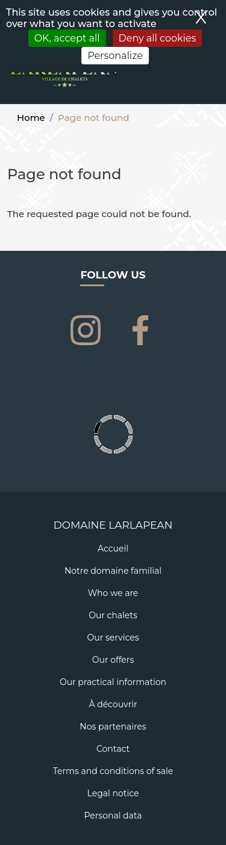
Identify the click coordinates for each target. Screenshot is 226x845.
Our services (113, 637)
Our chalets (113, 615)
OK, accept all (67, 38)
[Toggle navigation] (209, 78)
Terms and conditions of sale (113, 771)
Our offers (113, 659)
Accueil (113, 548)
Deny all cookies (157, 38)
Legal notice (113, 793)
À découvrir (113, 704)
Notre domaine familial (113, 570)
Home (31, 117)
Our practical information (113, 682)
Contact (113, 748)
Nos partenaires (113, 726)
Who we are (113, 593)
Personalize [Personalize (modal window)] (115, 55)
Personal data (113, 815)
